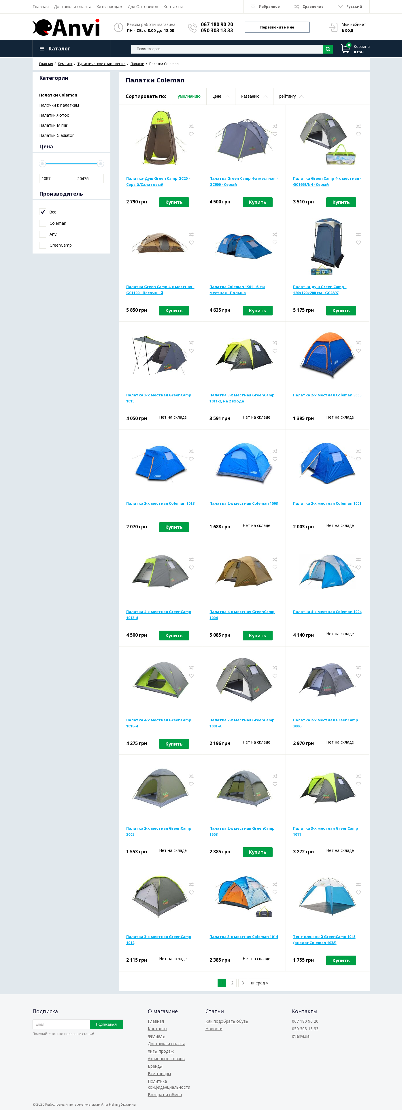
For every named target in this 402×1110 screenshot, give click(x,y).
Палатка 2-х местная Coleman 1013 (160, 503)
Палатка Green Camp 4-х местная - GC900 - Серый (244, 181)
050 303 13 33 (217, 30)
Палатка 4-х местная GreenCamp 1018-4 (158, 723)
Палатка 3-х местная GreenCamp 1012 (158, 939)
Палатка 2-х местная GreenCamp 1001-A (242, 723)
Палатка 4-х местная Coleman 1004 (327, 611)
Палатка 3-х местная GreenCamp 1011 (325, 831)
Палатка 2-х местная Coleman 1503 (244, 503)
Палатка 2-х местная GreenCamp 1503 (242, 831)
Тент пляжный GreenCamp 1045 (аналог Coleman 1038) (324, 939)
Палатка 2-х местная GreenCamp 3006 (325, 723)
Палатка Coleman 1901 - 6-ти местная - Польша (237, 289)
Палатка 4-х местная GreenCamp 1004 (242, 614)
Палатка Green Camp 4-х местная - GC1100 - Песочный (160, 289)
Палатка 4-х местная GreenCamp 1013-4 (158, 614)
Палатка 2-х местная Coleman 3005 (327, 395)
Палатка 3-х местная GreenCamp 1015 (158, 398)
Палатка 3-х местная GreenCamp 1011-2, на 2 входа (242, 398)
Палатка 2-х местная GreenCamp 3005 (158, 831)
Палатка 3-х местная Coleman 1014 (244, 936)
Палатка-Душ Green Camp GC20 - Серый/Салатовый (158, 181)
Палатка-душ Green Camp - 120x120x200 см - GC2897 (319, 289)
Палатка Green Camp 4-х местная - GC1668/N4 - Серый (327, 181)
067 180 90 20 (217, 24)
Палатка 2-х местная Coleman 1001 (327, 503)
